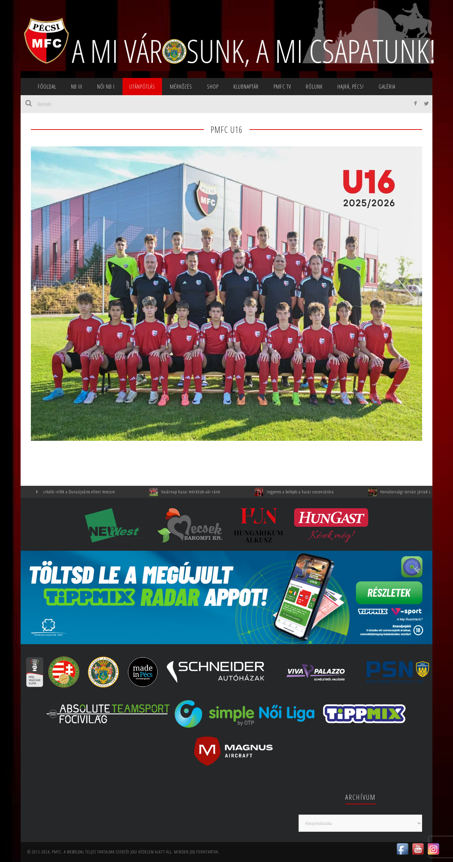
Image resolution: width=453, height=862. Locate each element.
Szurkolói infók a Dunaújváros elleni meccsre (82, 492)
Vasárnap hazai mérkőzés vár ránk (195, 492)
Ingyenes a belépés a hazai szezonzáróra (305, 492)
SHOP (213, 86)
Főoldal (47, 86)
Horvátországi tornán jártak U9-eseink (418, 492)
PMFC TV (282, 86)
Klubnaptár (246, 86)
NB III (76, 86)
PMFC (56, 852)
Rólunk (314, 86)
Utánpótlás (142, 86)
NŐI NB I (106, 86)
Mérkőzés (181, 86)
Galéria (387, 86)
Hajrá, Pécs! (350, 86)
